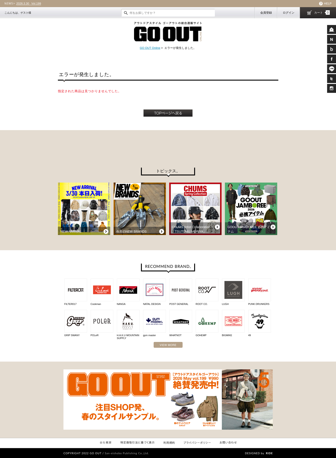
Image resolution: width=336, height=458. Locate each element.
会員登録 (266, 12)
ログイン (288, 12)
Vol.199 (28, 3)
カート (322, 12)
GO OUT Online (150, 48)
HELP (328, 3)
